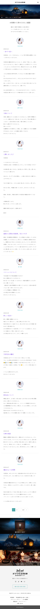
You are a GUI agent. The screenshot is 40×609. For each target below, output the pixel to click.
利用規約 (12, 597)
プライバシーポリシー (16, 599)
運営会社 (15, 601)
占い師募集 (25, 599)
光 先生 (20, 267)
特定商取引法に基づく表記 (22, 597)
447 (23, 510)
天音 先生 (20, 46)
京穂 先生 (20, 228)
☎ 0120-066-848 (20, 586)
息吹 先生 (20, 108)
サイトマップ (22, 601)
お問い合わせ (20, 603)
